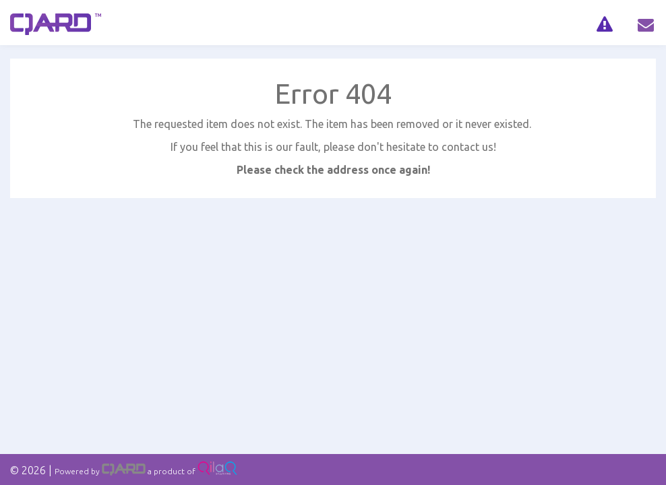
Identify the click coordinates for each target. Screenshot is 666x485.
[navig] (604, 22)
